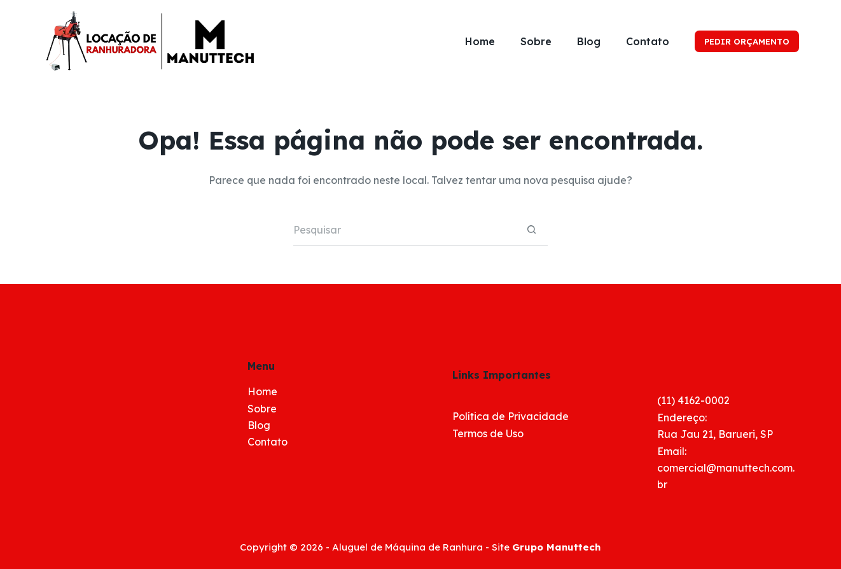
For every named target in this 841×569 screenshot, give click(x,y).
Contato (647, 41)
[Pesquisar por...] (404, 230)
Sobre (536, 41)
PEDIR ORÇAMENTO (746, 41)
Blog (589, 41)
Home (480, 41)
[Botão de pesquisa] (532, 230)
